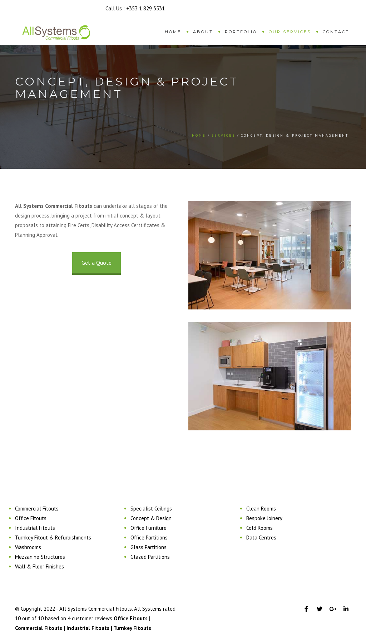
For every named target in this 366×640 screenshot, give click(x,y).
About (203, 31)
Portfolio (241, 31)
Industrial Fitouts (35, 527)
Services (223, 135)
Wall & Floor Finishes (39, 566)
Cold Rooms (259, 527)
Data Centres (261, 537)
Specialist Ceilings (151, 508)
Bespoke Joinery (264, 518)
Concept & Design (151, 518)
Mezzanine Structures (40, 556)
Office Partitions (149, 537)
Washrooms (28, 547)
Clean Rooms (261, 508)
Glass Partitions (148, 547)
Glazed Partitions (150, 556)
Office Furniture (148, 527)
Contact (336, 31)
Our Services (290, 31)
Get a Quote (96, 262)
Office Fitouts (30, 518)
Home (173, 31)
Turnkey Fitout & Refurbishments (53, 537)
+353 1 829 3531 (145, 8)
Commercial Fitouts (37, 508)
